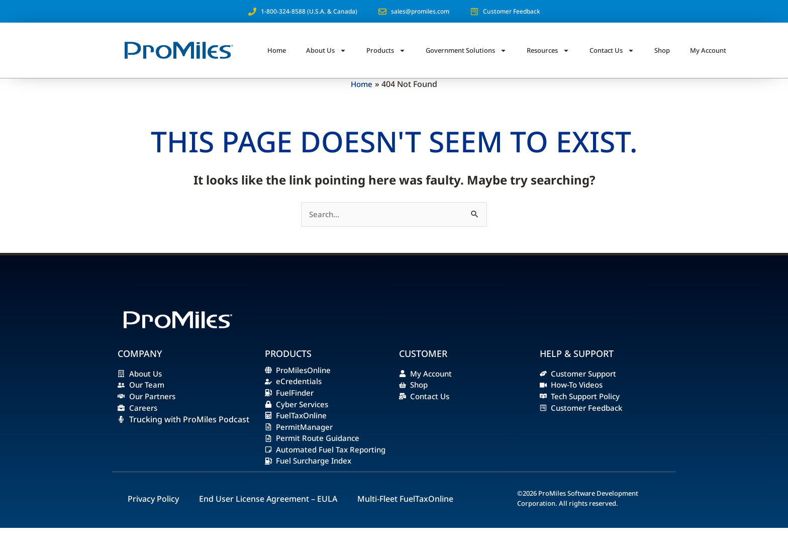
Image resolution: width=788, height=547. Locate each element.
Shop (662, 50)
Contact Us (611, 50)
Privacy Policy (153, 517)
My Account (708, 50)
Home (276, 50)
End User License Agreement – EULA (268, 517)
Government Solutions (466, 50)
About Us (326, 50)
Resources (548, 50)
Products (386, 50)
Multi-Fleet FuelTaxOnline (405, 517)
